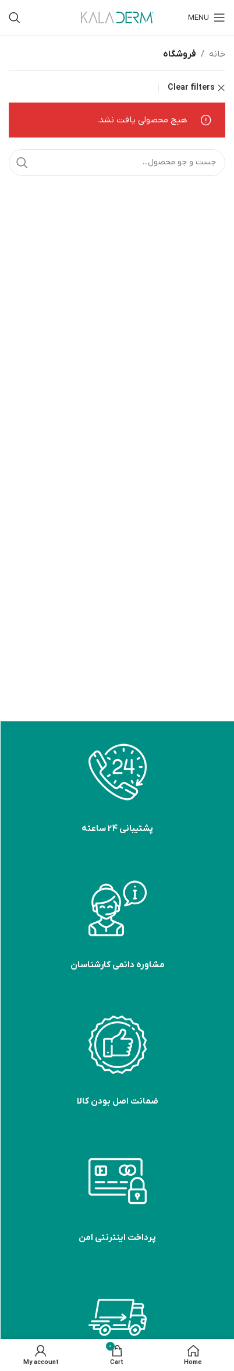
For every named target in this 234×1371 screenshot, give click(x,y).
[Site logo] (117, 17)
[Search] (14, 17)
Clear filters (191, 88)
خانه (217, 54)
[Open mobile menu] (206, 17)
